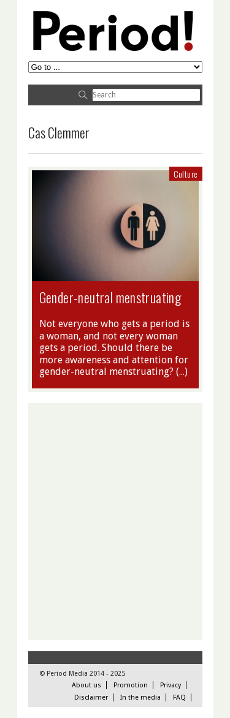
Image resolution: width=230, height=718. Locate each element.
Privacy (170, 685)
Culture (186, 173)
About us (86, 685)
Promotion (130, 685)
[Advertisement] (115, 522)
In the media (140, 697)
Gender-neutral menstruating (110, 297)
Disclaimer (91, 697)
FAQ (179, 697)
